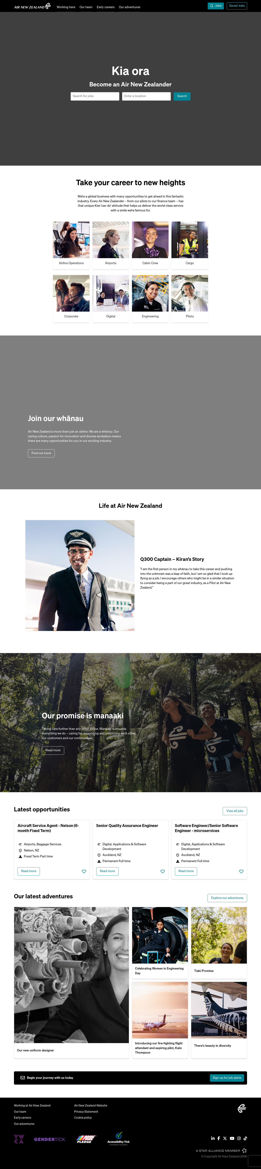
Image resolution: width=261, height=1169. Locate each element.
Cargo (190, 263)
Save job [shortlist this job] (84, 871)
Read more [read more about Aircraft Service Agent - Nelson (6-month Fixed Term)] (28, 871)
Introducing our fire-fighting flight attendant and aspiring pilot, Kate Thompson (159, 1048)
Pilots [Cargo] (190, 316)
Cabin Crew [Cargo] (150, 263)
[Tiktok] (245, 1138)
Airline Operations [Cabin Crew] (71, 263)
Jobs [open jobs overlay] (218, 5)
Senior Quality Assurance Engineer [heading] (127, 826)
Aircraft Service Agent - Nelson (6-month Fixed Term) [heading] (48, 828)
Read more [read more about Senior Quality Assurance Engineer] (107, 871)
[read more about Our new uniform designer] (71, 975)
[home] (32, 6)
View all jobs (234, 811)
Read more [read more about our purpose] (53, 750)
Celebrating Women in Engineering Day (159, 971)
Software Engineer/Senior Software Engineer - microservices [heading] (206, 828)
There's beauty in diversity (212, 1045)
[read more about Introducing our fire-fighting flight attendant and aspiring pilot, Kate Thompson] (160, 1010)
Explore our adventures (227, 898)
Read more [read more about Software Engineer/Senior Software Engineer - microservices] (186, 871)
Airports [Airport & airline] (110, 263)
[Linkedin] (213, 1138)
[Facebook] (219, 1138)
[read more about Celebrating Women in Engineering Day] (160, 935)
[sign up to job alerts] (132, 1078)
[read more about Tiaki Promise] (219, 935)
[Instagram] (239, 1138)
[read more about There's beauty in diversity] (219, 1010)
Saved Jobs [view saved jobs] (237, 5)
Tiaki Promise (204, 971)
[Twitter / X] (225, 1138)
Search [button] (182, 96)
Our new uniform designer (35, 1050)
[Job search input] (95, 96)
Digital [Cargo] (110, 316)
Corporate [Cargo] (71, 316)
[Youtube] (232, 1138)
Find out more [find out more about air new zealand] (41, 453)
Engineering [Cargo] (150, 316)
